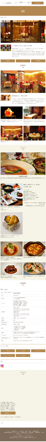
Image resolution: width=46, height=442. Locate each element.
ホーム (16, 3)
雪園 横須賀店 (37, 433)
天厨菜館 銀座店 (36, 431)
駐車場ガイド (8, 413)
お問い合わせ (18, 434)
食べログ (38, 351)
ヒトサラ (23, 355)
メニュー (23, 61)
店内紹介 (8, 61)
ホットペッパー (8, 355)
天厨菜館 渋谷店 (24, 433)
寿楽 (43, 433)
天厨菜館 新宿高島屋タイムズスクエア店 (11, 433)
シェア (2, 423)
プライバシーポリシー (27, 434)
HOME (2, 17)
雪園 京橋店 (31, 433)
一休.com (8, 351)
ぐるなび (23, 351)
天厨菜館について (22, 3)
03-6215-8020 (16, 293)
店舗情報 (38, 61)
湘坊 (30, 431)
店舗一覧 (29, 3)
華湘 (26, 431)
